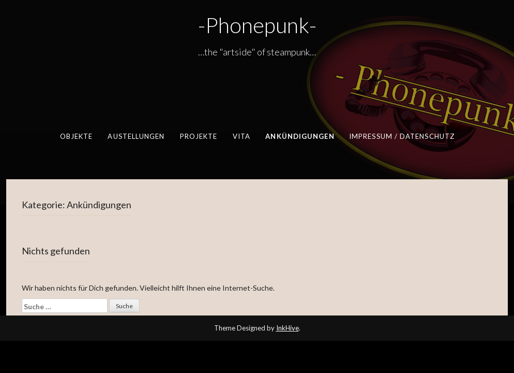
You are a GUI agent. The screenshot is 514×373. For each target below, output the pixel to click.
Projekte (199, 136)
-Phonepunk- (257, 25)
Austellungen (136, 136)
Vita (241, 136)
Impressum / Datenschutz (402, 136)
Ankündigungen (299, 136)
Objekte (76, 136)
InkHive (287, 328)
